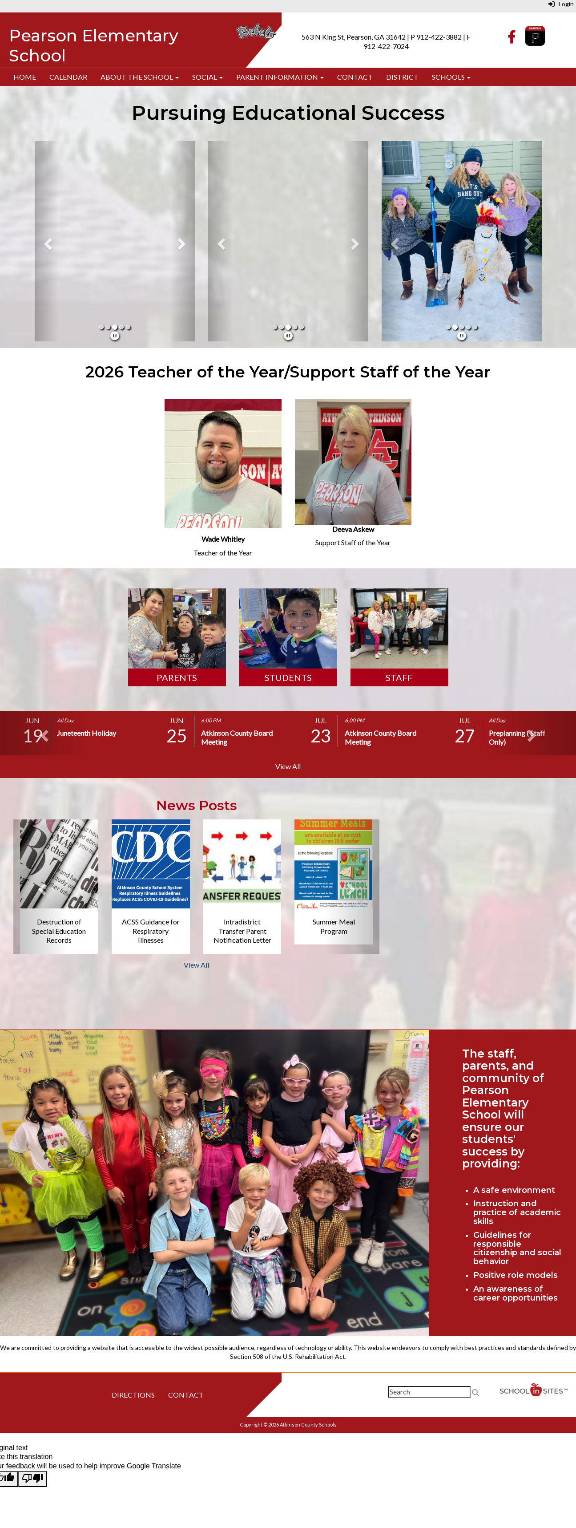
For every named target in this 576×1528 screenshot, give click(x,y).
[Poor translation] (32, 1479)
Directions (133, 1394)
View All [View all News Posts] (196, 965)
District (402, 77)
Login (561, 4)
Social (207, 77)
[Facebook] (511, 39)
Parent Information (280, 77)
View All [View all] (288, 766)
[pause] (114, 335)
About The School (140, 77)
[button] (47, 241)
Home (24, 77)
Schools (451, 77)
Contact (355, 77)
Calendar (68, 77)
